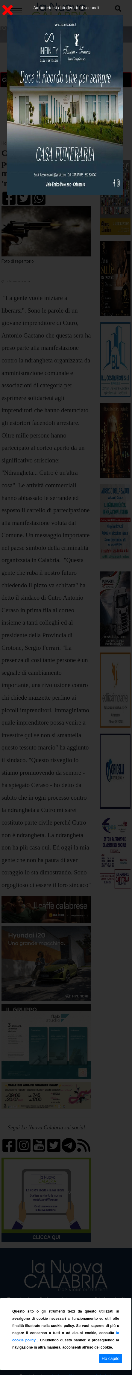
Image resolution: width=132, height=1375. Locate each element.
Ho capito (110, 1358)
